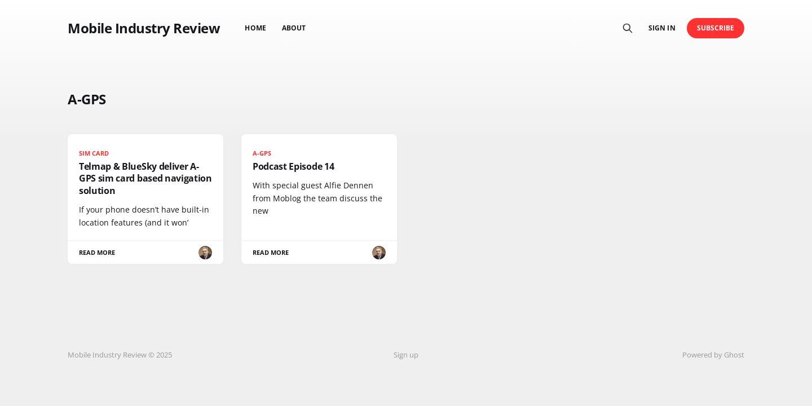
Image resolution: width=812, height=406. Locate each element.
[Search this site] (627, 28)
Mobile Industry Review (144, 28)
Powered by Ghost (713, 355)
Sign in (661, 28)
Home (255, 28)
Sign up (406, 355)
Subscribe (716, 28)
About (294, 28)
